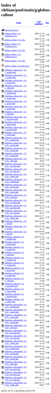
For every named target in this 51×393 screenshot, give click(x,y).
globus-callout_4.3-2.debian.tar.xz (13, 45)
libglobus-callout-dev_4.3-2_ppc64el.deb (16, 128)
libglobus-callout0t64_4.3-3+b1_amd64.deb (16, 305)
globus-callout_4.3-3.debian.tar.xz (13, 55)
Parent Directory (11, 30)
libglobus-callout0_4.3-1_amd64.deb (14, 238)
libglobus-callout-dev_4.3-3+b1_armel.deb (16, 149)
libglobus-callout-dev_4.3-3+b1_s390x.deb (16, 175)
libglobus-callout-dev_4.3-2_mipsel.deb (16, 123)
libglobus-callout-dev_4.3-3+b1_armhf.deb (16, 154)
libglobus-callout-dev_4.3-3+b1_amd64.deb (16, 139)
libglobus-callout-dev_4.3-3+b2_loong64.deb (16, 201)
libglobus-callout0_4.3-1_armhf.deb (14, 248)
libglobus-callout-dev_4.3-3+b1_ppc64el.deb (16, 165)
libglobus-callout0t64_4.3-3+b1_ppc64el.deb (16, 332)
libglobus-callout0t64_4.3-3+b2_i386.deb (16, 363)
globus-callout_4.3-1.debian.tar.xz (13, 34)
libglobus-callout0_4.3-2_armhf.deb (14, 274)
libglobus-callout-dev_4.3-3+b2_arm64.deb (16, 186)
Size (47, 23)
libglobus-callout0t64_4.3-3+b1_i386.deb (16, 326)
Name (18, 23)
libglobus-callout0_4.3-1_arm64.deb (14, 243)
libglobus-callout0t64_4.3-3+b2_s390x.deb (16, 384)
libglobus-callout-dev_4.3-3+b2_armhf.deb (16, 191)
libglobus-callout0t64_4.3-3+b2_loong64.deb (16, 368)
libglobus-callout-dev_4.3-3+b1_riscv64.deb (16, 170)
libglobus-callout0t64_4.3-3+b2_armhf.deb (16, 358)
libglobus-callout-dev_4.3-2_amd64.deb (16, 92)
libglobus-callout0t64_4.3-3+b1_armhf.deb (16, 321)
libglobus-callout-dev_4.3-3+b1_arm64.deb (16, 144)
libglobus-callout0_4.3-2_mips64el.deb (14, 285)
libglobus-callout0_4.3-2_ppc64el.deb (14, 295)
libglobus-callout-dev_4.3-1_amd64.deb (16, 71)
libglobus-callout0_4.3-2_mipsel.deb (14, 290)
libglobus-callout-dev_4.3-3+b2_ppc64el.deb (16, 206)
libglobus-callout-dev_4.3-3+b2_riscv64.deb (16, 212)
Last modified (39, 22)
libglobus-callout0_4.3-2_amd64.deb (14, 259)
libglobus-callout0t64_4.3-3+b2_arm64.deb (16, 352)
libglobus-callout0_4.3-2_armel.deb (14, 269)
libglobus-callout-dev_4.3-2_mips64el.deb (16, 118)
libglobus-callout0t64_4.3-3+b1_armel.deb (16, 316)
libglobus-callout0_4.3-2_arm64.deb (14, 264)
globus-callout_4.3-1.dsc (15, 40)
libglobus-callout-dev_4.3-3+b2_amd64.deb (16, 180)
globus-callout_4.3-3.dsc (15, 61)
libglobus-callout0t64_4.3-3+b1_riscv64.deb (16, 337)
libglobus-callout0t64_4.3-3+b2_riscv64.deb (16, 378)
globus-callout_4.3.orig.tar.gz (17, 66)
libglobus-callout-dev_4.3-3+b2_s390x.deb (16, 217)
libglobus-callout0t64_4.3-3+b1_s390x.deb (16, 342)
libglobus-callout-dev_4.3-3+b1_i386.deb (16, 160)
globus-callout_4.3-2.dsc (15, 50)
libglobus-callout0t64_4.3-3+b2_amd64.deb (16, 347)
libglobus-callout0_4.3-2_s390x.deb (14, 300)
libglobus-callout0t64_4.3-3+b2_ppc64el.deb (16, 373)
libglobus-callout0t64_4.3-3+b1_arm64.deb (16, 311)
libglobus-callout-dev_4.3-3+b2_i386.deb (16, 196)
